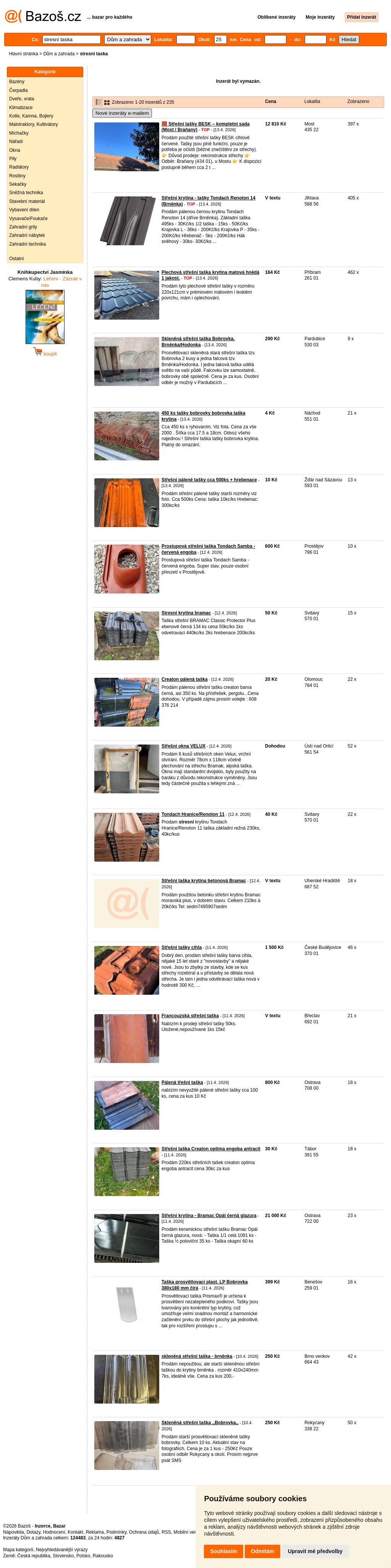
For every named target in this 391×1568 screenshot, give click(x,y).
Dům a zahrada (58, 53)
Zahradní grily (23, 227)
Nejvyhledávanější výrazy (61, 1549)
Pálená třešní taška (182, 1082)
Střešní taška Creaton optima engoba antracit (211, 1148)
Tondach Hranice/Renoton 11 (193, 814)
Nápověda (13, 1532)
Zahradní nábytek (27, 235)
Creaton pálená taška (185, 679)
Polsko (83, 1555)
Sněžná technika (26, 192)
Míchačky (19, 133)
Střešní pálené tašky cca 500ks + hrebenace (209, 479)
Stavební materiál (27, 201)
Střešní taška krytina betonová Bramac (204, 880)
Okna (14, 150)
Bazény (16, 81)
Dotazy (33, 1532)
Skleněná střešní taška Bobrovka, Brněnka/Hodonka (198, 341)
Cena (270, 101)
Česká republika (33, 1555)
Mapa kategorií (18, 1549)
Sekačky (17, 184)
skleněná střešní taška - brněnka (197, 1356)
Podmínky (116, 1532)
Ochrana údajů (144, 1532)
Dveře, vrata (21, 98)
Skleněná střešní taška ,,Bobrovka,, (200, 1422)
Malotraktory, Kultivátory (33, 124)
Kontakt (75, 1532)
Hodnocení (54, 1532)
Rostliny (17, 176)
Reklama (95, 1532)
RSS (166, 1532)
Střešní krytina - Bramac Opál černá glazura (209, 1215)
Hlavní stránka (23, 53)
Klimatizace (20, 107)
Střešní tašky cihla (182, 947)
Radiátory (19, 167)
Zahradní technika (27, 244)
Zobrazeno (358, 101)
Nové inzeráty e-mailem (122, 113)
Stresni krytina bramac (186, 613)
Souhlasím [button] (223, 1551)
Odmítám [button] (262, 1551)
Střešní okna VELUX (183, 746)
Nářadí (16, 141)
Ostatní (16, 258)
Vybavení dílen (24, 209)
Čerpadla (18, 90)
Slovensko (63, 1555)
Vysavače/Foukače (28, 218)
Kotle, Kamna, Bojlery (31, 116)
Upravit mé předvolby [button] (315, 1551)
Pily (12, 158)
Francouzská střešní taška (190, 1015)
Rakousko (103, 1555)
